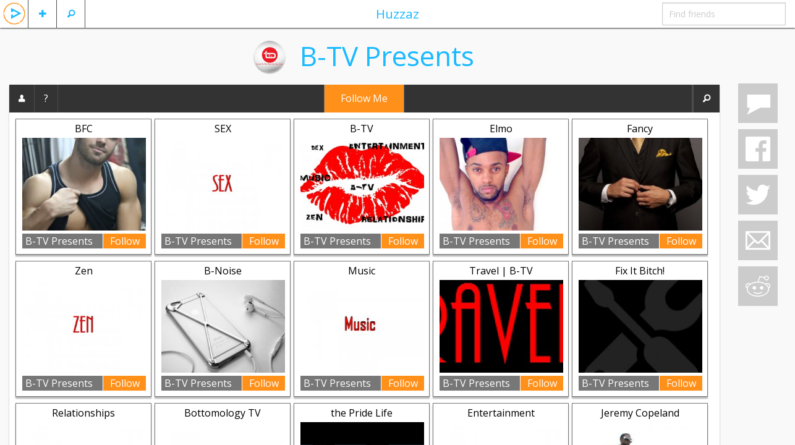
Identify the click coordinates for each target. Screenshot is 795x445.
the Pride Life (362, 413)
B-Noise (223, 271)
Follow (125, 241)
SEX (223, 128)
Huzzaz (397, 13)
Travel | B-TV (501, 271)
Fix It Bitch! (640, 271)
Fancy (640, 128)
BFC (84, 128)
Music (361, 271)
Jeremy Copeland (640, 413)
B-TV (361, 128)
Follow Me (364, 98)
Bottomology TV (222, 413)
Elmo (501, 128)
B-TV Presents (387, 55)
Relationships (83, 413)
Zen (84, 271)
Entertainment (501, 413)
